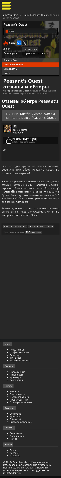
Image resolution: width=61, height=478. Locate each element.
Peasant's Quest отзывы (41, 228)
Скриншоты (10, 68)
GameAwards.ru (10, 14)
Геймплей (15, 421)
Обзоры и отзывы (14, 64)
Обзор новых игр (19, 398)
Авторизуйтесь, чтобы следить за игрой (25, 37)
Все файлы (16, 435)
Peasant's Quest (38, 14)
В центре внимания (21, 404)
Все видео (15, 415)
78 (15, 125)
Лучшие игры (17, 351)
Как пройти (10, 59)
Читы (7, 72)
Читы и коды (17, 376)
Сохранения (16, 382)
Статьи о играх (18, 396)
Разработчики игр (20, 362)
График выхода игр (20, 354)
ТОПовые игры (33, 234)
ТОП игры (15, 359)
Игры (25, 14)
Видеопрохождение (21, 423)
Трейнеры (15, 379)
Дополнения (17, 437)
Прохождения (17, 373)
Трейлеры (15, 418)
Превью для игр (19, 401)
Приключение (30, 48)
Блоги (13, 452)
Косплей (14, 454)
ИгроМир (15, 457)
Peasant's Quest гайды (15, 228)
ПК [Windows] (29, 53)
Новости (14, 393)
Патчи (13, 440)
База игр (15, 357)
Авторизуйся (43, 113)
